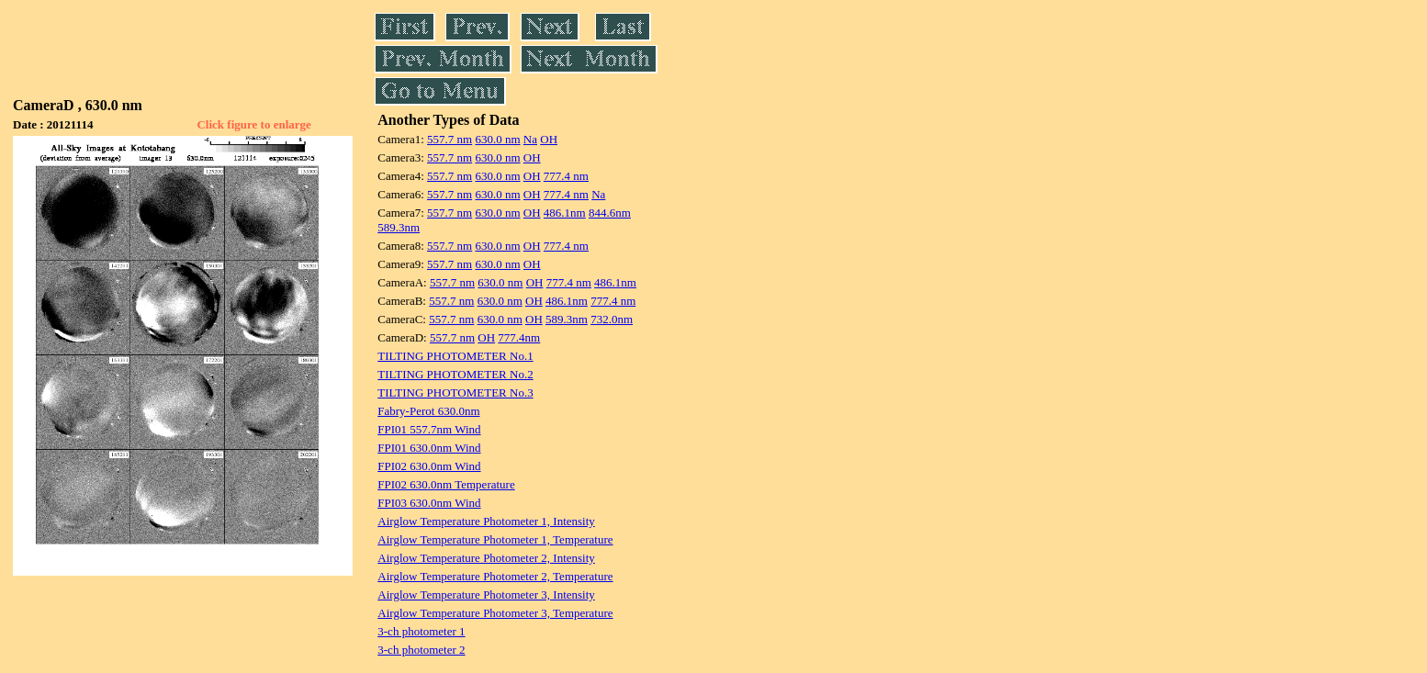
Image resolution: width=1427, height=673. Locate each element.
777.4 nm (566, 176)
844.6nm (610, 212)
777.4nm (519, 337)
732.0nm (611, 319)
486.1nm (565, 212)
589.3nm (398, 227)
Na (530, 139)
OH (548, 139)
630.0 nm (497, 139)
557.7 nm (449, 139)
